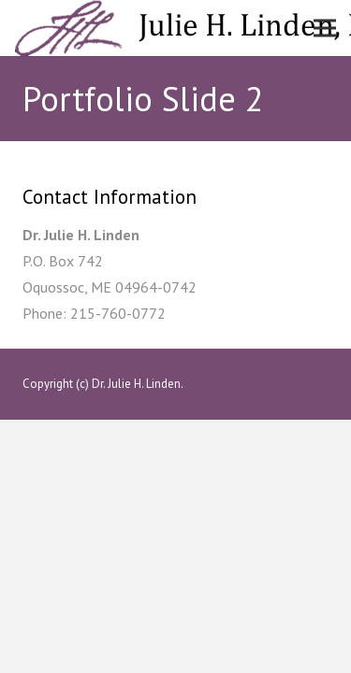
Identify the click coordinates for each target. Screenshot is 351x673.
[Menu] (324, 28)
